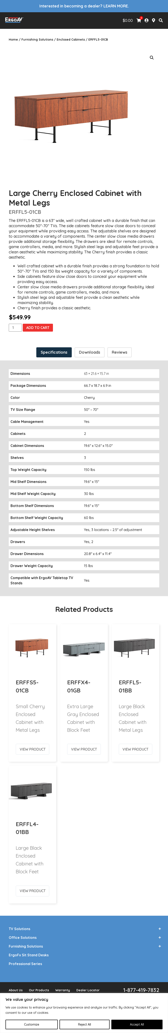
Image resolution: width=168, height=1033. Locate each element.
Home (13, 40)
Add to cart (37, 327)
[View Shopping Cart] (138, 20)
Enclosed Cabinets (71, 40)
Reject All (84, 1024)
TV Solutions (19, 929)
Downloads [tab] (89, 352)
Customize (31, 1024)
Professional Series (25, 964)
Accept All (137, 1024)
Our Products (39, 990)
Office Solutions (23, 937)
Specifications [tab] (54, 352)
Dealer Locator (88, 990)
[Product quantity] (15, 328)
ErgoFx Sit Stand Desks (29, 955)
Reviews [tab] (119, 352)
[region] (84, 1013)
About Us (16, 990)
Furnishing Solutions (37, 40)
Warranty (62, 990)
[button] (152, 58)
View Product (33, 747)
